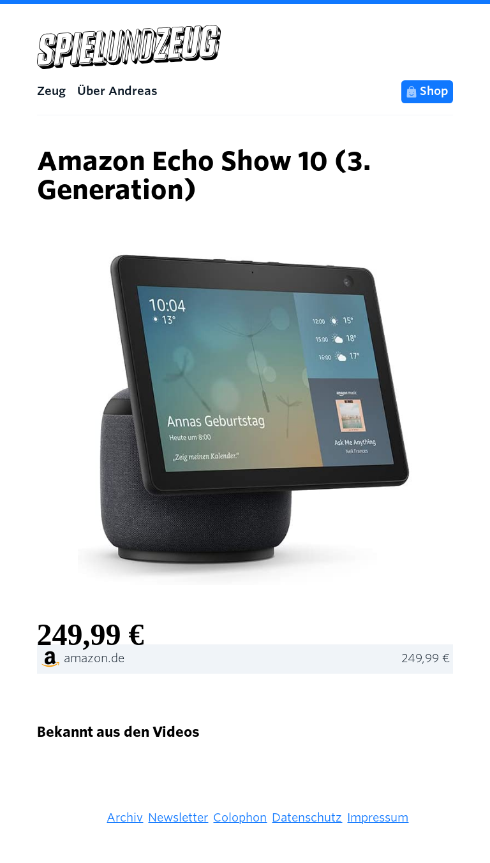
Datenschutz (307, 817)
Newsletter (178, 817)
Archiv (125, 817)
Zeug (51, 91)
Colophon (240, 817)
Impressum (377, 817)
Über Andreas (117, 91)
